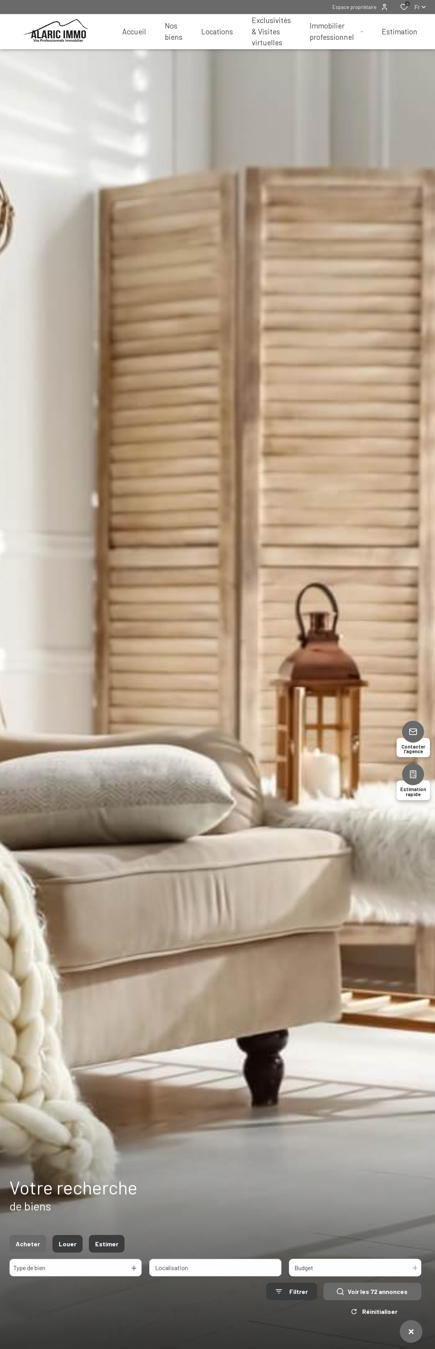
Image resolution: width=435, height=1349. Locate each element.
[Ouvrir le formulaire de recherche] (291, 1300)
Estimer (106, 1252)
